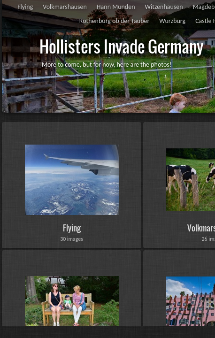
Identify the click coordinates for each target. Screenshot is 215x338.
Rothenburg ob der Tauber (114, 21)
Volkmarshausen (65, 7)
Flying (25, 7)
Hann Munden (116, 7)
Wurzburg (172, 21)
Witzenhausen (164, 7)
